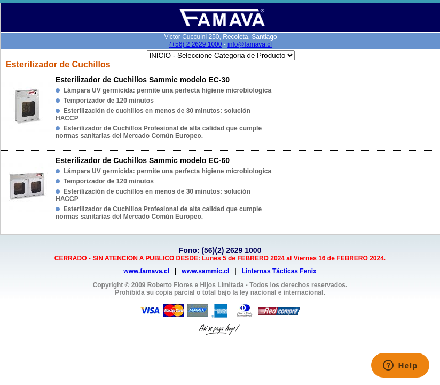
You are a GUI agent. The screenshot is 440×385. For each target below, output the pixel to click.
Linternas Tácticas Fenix (279, 271)
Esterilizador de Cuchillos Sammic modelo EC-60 (143, 160)
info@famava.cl (249, 44)
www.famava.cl (146, 271)
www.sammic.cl (205, 271)
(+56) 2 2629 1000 (195, 44)
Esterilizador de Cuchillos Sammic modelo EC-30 (143, 79)
